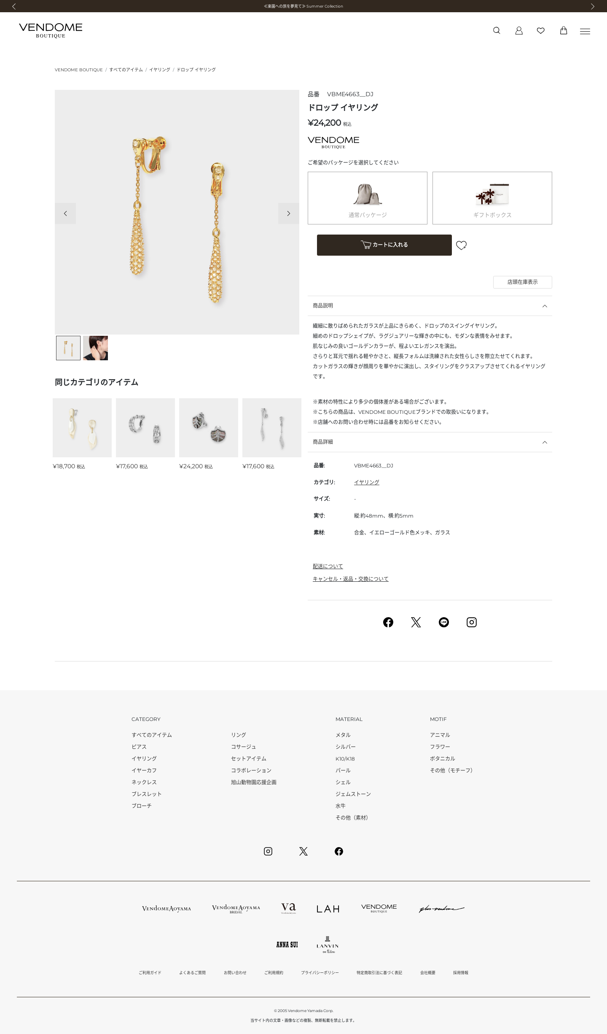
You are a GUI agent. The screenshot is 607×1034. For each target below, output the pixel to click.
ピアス (139, 747)
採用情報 (460, 972)
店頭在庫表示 (523, 282)
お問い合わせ (235, 972)
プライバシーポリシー (320, 972)
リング (238, 735)
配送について (328, 566)
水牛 (341, 806)
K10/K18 (345, 759)
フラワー (440, 747)
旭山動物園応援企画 (254, 782)
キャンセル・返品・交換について (351, 579)
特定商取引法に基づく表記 (379, 972)
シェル (343, 782)
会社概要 (427, 972)
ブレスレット (147, 794)
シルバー (346, 747)
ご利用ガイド (150, 972)
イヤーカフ (144, 770)
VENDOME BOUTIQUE (79, 70)
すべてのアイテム (126, 70)
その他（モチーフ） (452, 770)
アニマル (440, 735)
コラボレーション (251, 770)
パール (343, 770)
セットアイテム (248, 759)
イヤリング (159, 70)
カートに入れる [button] (384, 245)
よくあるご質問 (192, 972)
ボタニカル (442, 759)
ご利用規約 (273, 972)
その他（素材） (353, 818)
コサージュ (243, 747)
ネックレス (144, 782)
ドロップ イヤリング (196, 70)
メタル (343, 735)
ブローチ (142, 806)
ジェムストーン (353, 794)
